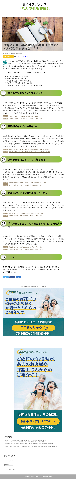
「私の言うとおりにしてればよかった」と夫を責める (25, 85)
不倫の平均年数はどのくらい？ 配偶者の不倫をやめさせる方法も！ (27, 116)
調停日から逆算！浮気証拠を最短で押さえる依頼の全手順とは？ (25, 441)
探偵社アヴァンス (35, 476)
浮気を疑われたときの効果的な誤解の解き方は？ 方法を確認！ (26, 247)
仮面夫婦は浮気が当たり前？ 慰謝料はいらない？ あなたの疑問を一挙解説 (29, 152)
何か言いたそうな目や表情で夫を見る (20, 83)
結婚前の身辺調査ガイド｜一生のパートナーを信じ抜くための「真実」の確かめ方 (31, 446)
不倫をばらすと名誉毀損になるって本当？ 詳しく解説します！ (26, 118)
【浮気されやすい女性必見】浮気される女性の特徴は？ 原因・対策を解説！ (30, 149)
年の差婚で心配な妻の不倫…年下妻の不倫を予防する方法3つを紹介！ (28, 183)
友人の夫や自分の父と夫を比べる (18, 76)
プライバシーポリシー (11, 469)
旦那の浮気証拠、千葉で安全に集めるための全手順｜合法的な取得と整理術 (29, 443)
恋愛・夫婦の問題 (22, 56)
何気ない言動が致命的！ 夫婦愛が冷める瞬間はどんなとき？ (25, 216)
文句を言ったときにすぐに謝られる (19, 81)
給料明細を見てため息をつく (17, 78)
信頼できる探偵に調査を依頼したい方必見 (33, 286)
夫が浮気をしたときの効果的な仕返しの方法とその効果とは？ (26, 213)
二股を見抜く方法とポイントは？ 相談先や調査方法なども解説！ (27, 249)
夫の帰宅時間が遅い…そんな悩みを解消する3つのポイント (25, 185)
